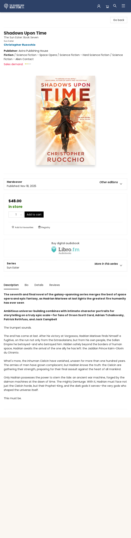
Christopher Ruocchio (20, 45)
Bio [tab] (27, 285)
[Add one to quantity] (21, 214)
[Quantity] (16, 214)
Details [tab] (39, 285)
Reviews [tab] (54, 285)
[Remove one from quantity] (11, 214)
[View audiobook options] (65, 248)
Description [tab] (11, 285)
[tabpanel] (65, 350)
